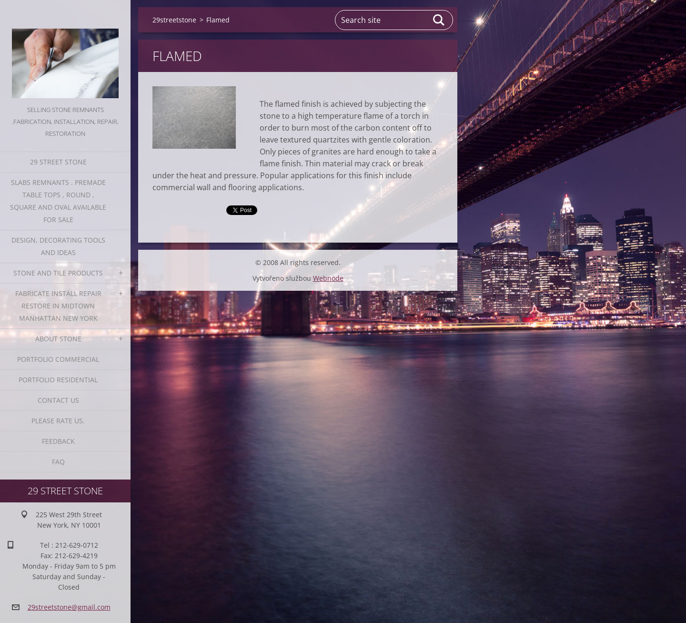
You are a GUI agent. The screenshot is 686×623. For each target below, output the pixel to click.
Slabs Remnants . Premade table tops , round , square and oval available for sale (58, 201)
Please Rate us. (58, 420)
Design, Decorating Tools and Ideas (58, 246)
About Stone (58, 338)
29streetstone (174, 19)
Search (439, 20)
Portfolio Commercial (58, 359)
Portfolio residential (58, 379)
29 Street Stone (58, 161)
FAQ (58, 461)
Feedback (58, 441)
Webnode (328, 278)
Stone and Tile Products (58, 272)
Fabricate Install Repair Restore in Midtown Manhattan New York (58, 306)
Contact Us (58, 400)
